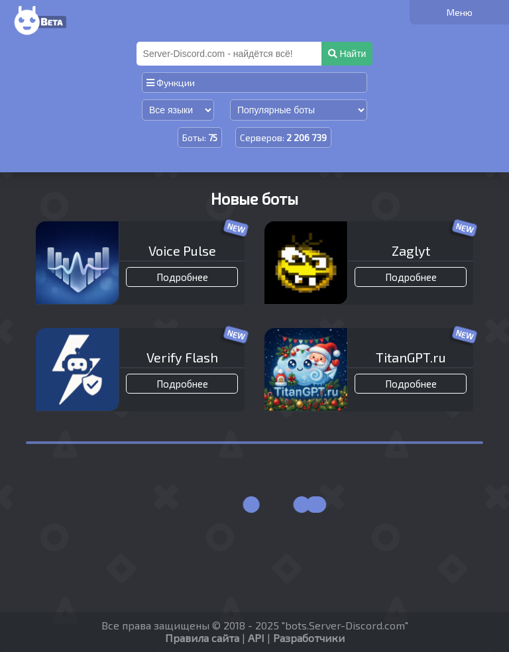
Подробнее (182, 277)
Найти (347, 53)
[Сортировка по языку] (178, 110)
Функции (170, 82)
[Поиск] (230, 54)
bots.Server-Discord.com (345, 625)
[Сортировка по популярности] (298, 110)
